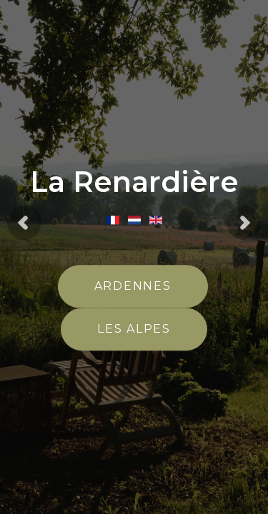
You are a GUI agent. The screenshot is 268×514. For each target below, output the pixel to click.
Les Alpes (134, 329)
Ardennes (133, 286)
